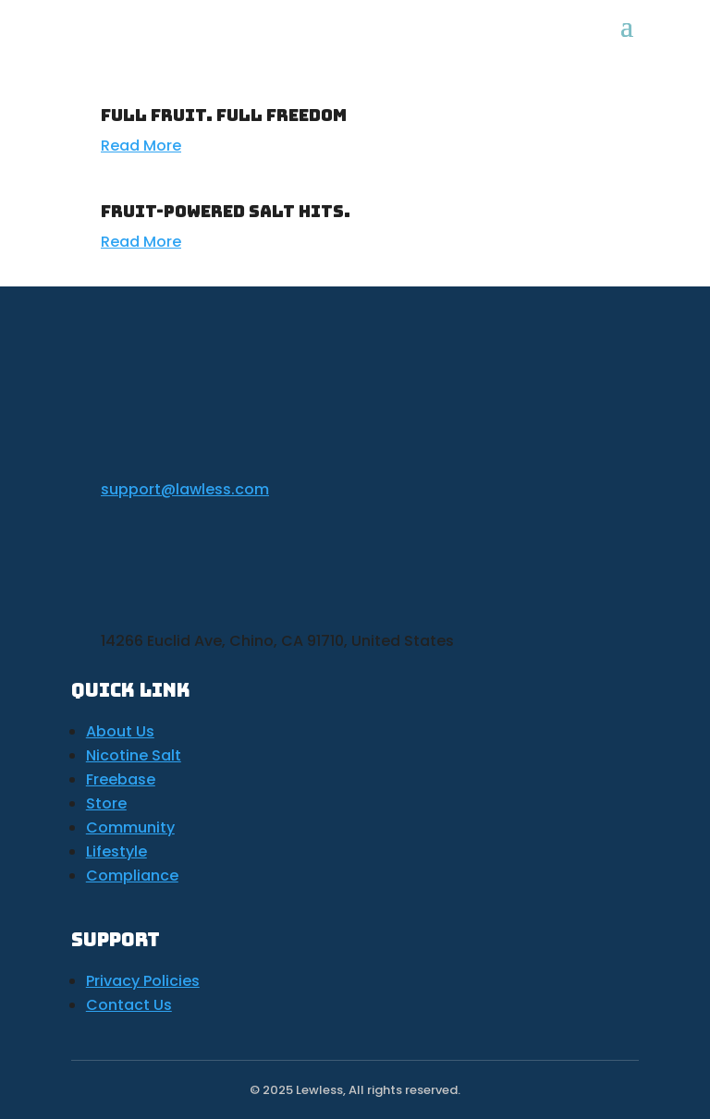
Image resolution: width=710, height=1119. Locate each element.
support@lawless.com (185, 489)
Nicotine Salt (133, 755)
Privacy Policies (143, 980)
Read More (141, 145)
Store (106, 803)
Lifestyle (116, 851)
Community (130, 827)
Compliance (132, 875)
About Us (120, 731)
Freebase (120, 779)
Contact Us (129, 1005)
